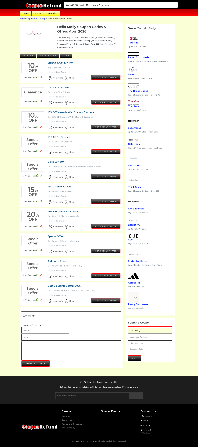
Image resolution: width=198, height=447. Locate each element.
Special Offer (55, 236)
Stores (38, 13)
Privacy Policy (68, 428)
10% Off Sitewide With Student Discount (71, 112)
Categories (52, 13)
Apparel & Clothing (36, 18)
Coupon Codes (48, 56)
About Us (66, 416)
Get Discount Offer (106, 77)
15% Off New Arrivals (60, 186)
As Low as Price (57, 261)
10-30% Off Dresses (59, 137)
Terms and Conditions (73, 424)
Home (26, 13)
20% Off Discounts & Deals (63, 211)
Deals (66, 56)
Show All (28, 56)
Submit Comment (35, 363)
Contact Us (67, 420)
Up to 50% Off (56, 162)
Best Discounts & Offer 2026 (64, 286)
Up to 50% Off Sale (58, 87)
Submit (134, 358)
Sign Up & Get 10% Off (60, 62)
